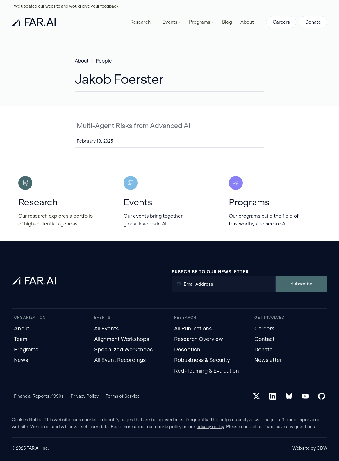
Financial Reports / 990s (39, 396)
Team (20, 339)
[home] (34, 22)
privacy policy (210, 426)
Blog (227, 21)
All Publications (193, 328)
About (81, 61)
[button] (142, 22)
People (104, 61)
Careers (281, 21)
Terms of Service (123, 396)
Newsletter (268, 360)
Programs (26, 349)
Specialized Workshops (123, 349)
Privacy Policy (85, 396)
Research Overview (198, 339)
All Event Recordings (120, 360)
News (21, 360)
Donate (313, 21)
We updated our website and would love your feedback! (67, 6)
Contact (264, 339)
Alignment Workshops (121, 339)
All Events (106, 328)
